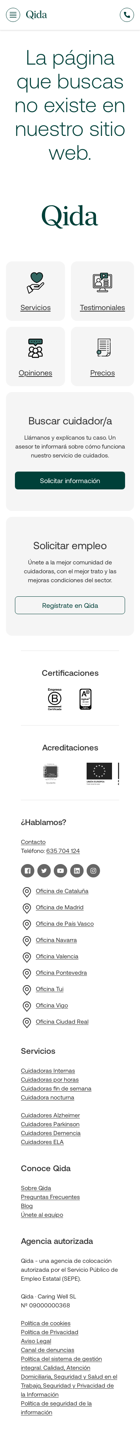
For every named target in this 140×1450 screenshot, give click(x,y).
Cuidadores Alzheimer (50, 1114)
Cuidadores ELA (42, 1141)
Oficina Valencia (57, 955)
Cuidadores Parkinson (50, 1123)
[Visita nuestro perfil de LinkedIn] (77, 870)
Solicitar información (70, 480)
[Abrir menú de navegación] (13, 15)
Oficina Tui (49, 988)
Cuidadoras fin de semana (56, 1088)
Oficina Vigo (52, 1005)
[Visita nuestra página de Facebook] (27, 870)
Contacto (33, 841)
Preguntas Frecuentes (50, 1196)
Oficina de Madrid (60, 906)
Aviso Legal (36, 1340)
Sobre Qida (36, 1187)
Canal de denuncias (47, 1349)
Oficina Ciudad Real (62, 1021)
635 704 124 (63, 850)
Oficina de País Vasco (65, 923)
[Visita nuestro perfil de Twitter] (44, 870)
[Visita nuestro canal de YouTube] (60, 870)
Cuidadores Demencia (51, 1132)
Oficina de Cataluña (62, 890)
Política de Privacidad (49, 1331)
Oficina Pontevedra (61, 972)
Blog (27, 1205)
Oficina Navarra (56, 939)
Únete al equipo (42, 1214)
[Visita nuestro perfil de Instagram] (93, 870)
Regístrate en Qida (70, 605)
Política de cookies (46, 1322)
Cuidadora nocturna (47, 1097)
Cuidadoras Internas (48, 1070)
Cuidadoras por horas (50, 1079)
